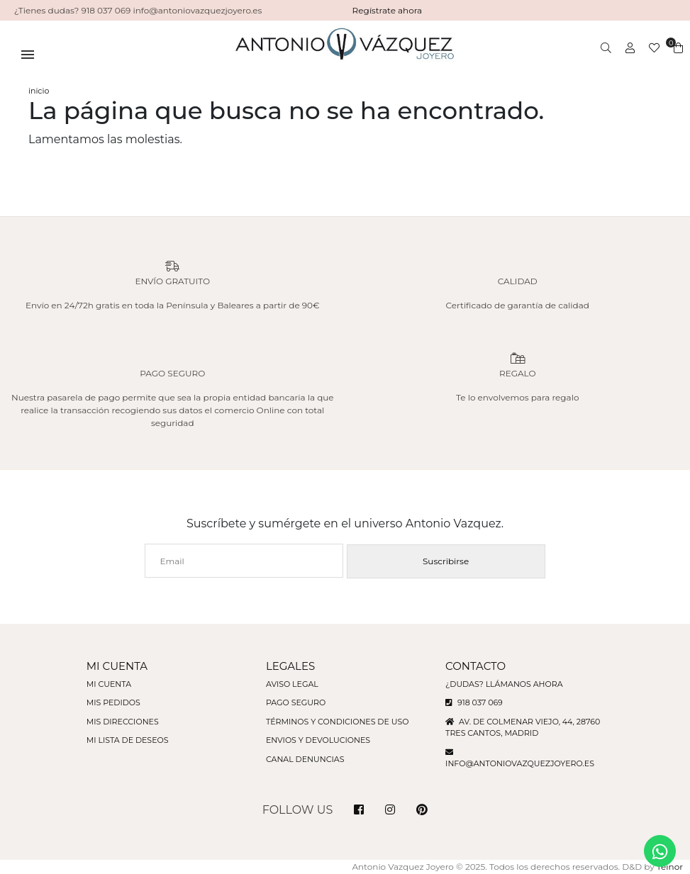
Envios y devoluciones (318, 740)
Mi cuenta (109, 684)
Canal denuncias (305, 759)
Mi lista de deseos (128, 740)
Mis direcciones (123, 722)
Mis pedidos (113, 702)
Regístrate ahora (387, 10)
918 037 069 (474, 702)
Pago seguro (295, 702)
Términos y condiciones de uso (337, 722)
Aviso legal (292, 684)
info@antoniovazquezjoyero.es (519, 763)
